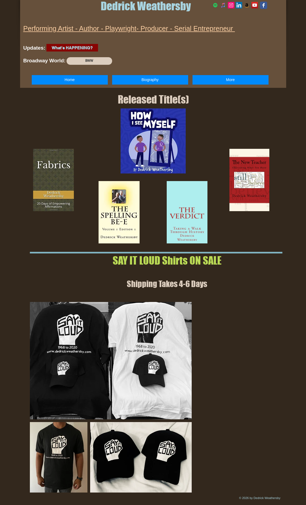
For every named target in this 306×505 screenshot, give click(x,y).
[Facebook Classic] (263, 5)
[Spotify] (215, 5)
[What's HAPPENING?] (72, 48)
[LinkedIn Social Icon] (239, 5)
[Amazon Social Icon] (247, 5)
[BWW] (89, 61)
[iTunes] (223, 5)
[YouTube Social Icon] (254, 5)
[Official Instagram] (231, 5)
